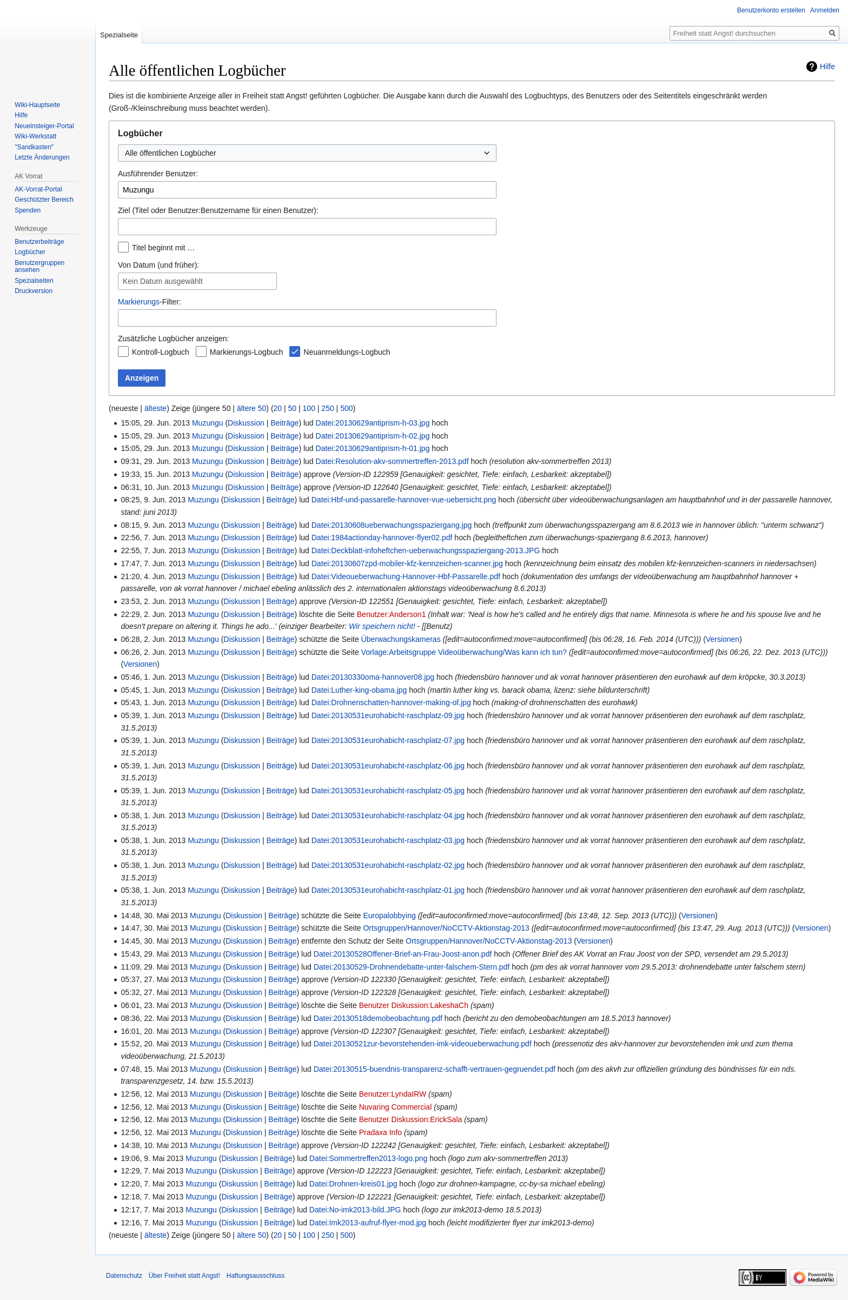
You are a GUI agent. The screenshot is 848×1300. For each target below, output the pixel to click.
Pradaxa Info (380, 1132)
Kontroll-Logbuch (160, 352)
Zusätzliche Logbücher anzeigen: (173, 338)
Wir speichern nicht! (382, 626)
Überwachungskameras (401, 639)
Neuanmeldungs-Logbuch (346, 352)
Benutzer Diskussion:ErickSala (410, 1119)
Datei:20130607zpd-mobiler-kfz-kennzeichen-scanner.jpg (407, 563)
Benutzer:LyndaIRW (393, 1094)
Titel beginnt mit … (163, 247)
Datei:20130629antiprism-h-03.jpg (373, 423)
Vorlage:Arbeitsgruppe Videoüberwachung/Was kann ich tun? (464, 652)
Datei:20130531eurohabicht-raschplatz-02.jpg (388, 865)
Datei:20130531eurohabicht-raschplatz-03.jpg (388, 840)
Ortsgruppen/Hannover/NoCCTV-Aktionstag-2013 (446, 928)
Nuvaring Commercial (395, 1107)
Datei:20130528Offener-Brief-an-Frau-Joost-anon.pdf (403, 954)
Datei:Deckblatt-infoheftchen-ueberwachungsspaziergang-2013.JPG (426, 550)
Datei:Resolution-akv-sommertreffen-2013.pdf (392, 461)
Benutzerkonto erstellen (771, 10)
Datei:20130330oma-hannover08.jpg (373, 677)
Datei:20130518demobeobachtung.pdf (378, 1018)
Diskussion (246, 423)
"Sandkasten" (34, 147)
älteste (155, 408)
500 (346, 408)
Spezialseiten (34, 280)
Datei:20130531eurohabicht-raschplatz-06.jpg (388, 765)
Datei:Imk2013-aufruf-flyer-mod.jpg (367, 1222)
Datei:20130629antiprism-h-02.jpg (373, 436)
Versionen (722, 639)
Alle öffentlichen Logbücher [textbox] (170, 153)
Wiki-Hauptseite (37, 105)
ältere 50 (251, 408)
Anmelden (824, 10)
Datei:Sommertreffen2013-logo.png (368, 1158)
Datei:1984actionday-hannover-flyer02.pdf (382, 537)
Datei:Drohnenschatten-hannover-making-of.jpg (391, 702)
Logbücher (30, 252)
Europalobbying (389, 915)
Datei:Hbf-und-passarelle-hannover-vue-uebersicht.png (404, 499)
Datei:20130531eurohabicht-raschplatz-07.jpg (388, 740)
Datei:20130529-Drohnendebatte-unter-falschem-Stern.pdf (412, 967)
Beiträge (284, 423)
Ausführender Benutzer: (158, 173)
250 (327, 408)
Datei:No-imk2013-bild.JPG (355, 1209)
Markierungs (139, 301)
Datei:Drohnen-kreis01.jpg (353, 1183)
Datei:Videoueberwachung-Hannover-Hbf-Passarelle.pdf (406, 576)
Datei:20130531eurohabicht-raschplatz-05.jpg (388, 790)
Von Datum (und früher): (158, 265)
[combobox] (307, 153)
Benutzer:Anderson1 (391, 614)
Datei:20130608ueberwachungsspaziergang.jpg (392, 525)
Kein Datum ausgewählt (163, 281)
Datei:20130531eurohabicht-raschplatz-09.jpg (388, 715)
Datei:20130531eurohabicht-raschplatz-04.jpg (388, 815)
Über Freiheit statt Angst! (184, 1275)
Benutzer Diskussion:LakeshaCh (413, 1005)
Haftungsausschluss (255, 1275)
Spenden (28, 210)
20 (278, 408)
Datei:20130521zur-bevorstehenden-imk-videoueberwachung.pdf (423, 1043)
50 (292, 408)
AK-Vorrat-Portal (38, 189)
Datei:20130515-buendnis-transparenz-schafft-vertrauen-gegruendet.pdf (434, 1069)
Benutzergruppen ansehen (39, 266)
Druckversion (33, 291)
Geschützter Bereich (44, 199)
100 (309, 408)
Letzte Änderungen (42, 157)
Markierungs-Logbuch (246, 352)
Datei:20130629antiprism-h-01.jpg (373, 448)
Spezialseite (119, 35)
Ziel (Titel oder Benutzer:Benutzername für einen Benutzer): (218, 210)
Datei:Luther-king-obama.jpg (359, 690)
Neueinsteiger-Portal (44, 126)
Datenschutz (124, 1275)
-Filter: (149, 301)
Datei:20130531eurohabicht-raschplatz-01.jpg (388, 890)
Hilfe (827, 66)
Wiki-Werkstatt (35, 136)
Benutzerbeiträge (39, 242)
